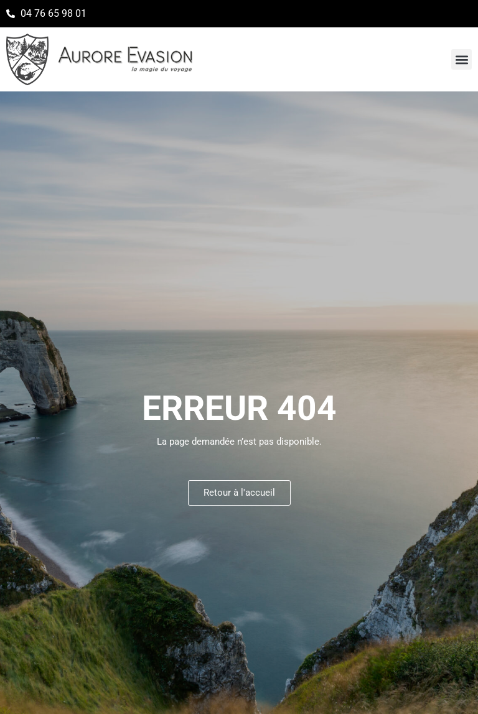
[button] (461, 59)
